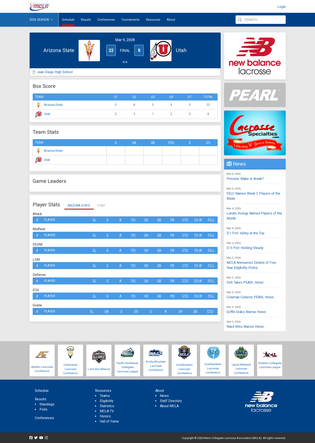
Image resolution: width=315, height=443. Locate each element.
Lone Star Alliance (99, 369)
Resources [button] (153, 19)
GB (153, 142)
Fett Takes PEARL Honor (245, 282)
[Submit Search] (240, 19)
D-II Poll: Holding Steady (245, 248)
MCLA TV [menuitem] (107, 411)
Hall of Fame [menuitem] (109, 421)
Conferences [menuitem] (44, 418)
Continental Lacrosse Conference (70, 369)
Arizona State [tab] (79, 205)
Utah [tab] (101, 205)
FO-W (198, 220)
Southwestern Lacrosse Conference (212, 368)
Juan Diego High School (55, 72)
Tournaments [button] (130, 19)
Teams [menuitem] (105, 396)
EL (94, 220)
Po (133, 220)
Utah (47, 114)
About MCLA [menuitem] (169, 406)
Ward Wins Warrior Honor (245, 327)
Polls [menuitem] (43, 409)
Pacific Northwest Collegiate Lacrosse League (127, 367)
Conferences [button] (106, 19)
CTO (185, 220)
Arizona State (53, 104)
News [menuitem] (164, 396)
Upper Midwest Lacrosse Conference (241, 369)
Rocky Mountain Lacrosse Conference (156, 366)
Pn (172, 220)
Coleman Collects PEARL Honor (250, 297)
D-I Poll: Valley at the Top (245, 233)
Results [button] (86, 19)
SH (146, 220)
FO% (171, 142)
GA (134, 142)
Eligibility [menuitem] (106, 401)
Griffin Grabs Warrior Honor (246, 312)
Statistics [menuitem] (107, 406)
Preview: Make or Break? (245, 179)
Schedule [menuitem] (68, 19)
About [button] (171, 19)
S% (208, 142)
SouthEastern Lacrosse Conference (184, 369)
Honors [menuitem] (105, 416)
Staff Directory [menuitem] (171, 401)
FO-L (211, 220)
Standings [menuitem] (47, 404)
